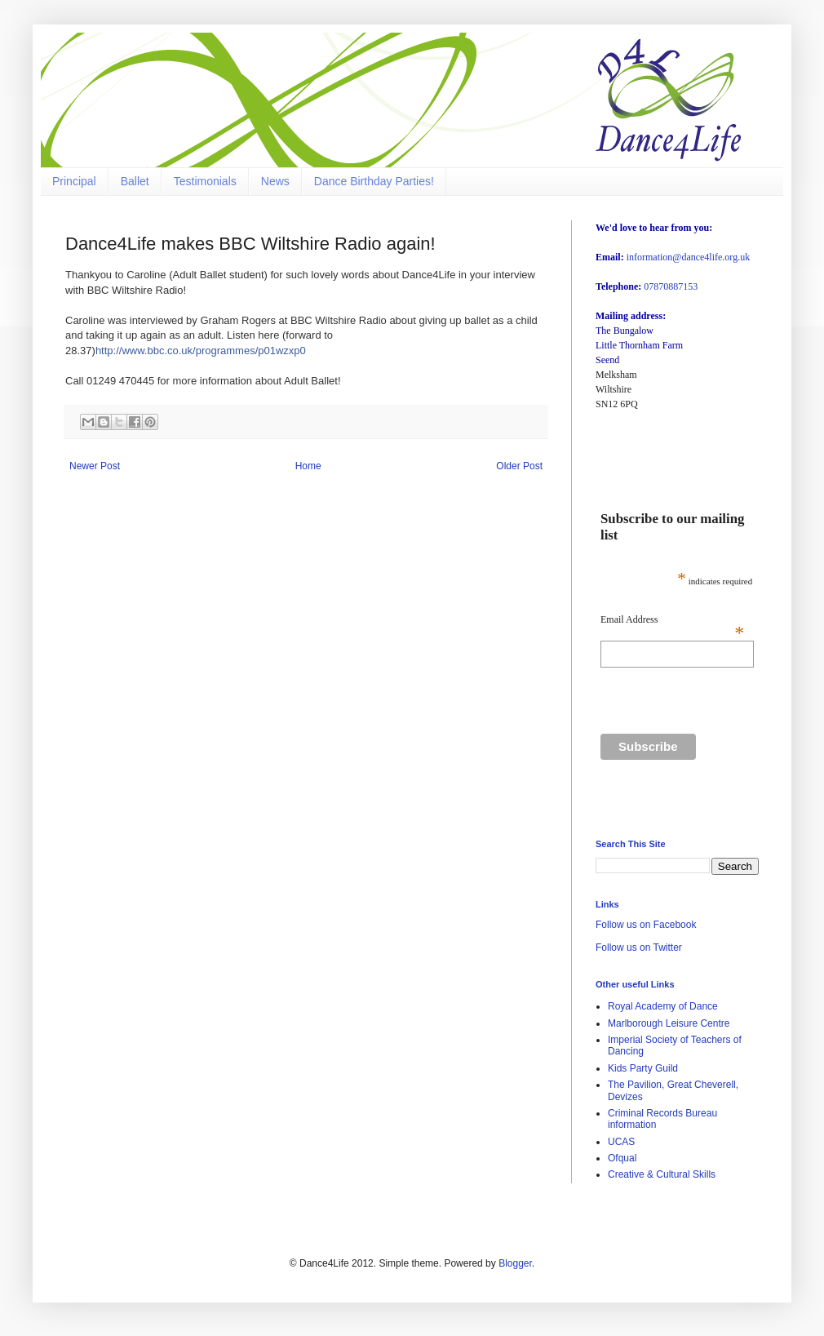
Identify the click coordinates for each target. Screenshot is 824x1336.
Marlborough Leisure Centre (668, 1023)
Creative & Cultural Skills (661, 1174)
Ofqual (622, 1158)
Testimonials (205, 181)
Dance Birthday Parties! (374, 181)
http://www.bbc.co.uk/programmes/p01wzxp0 (200, 350)
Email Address (672, 620)
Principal (74, 181)
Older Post (519, 466)
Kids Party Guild (643, 1068)
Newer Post (94, 466)
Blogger (515, 1263)
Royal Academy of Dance (663, 1006)
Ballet (135, 181)
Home (308, 466)
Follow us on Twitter (639, 947)
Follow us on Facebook (646, 924)
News (275, 181)
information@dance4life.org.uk (688, 257)
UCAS (621, 1141)
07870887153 (671, 286)
